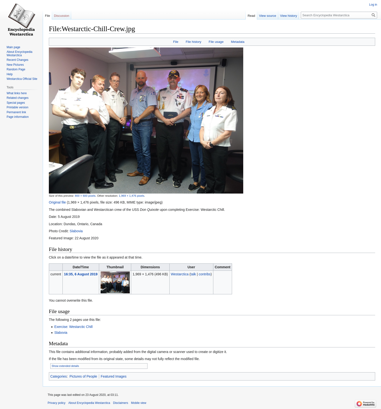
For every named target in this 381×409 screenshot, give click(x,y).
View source (267, 16)
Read (251, 16)
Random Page (16, 69)
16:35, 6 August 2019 (80, 274)
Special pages (16, 102)
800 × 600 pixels (85, 195)
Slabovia (76, 231)
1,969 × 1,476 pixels (131, 195)
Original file (57, 202)
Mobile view (138, 403)
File (175, 42)
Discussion (61, 16)
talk (193, 274)
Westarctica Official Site (22, 79)
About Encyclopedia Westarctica (19, 53)
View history (288, 16)
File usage (216, 42)
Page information (18, 117)
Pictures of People (83, 376)
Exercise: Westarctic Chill (73, 327)
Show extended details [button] (65, 365)
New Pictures (15, 64)
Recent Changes (17, 60)
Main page (13, 47)
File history (193, 42)
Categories (58, 376)
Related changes (17, 98)
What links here (17, 93)
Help (10, 74)
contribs (205, 274)
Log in (373, 4)
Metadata (237, 42)
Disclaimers (120, 403)
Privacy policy (56, 403)
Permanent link (16, 112)
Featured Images (114, 376)
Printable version (17, 107)
